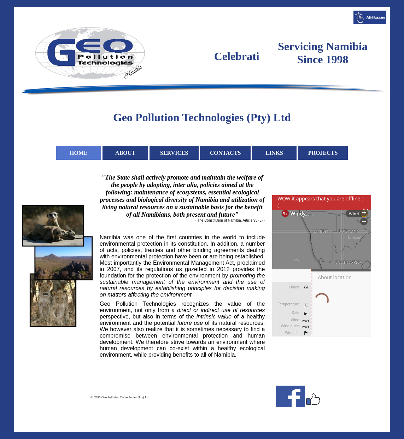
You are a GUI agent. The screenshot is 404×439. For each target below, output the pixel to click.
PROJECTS (323, 153)
